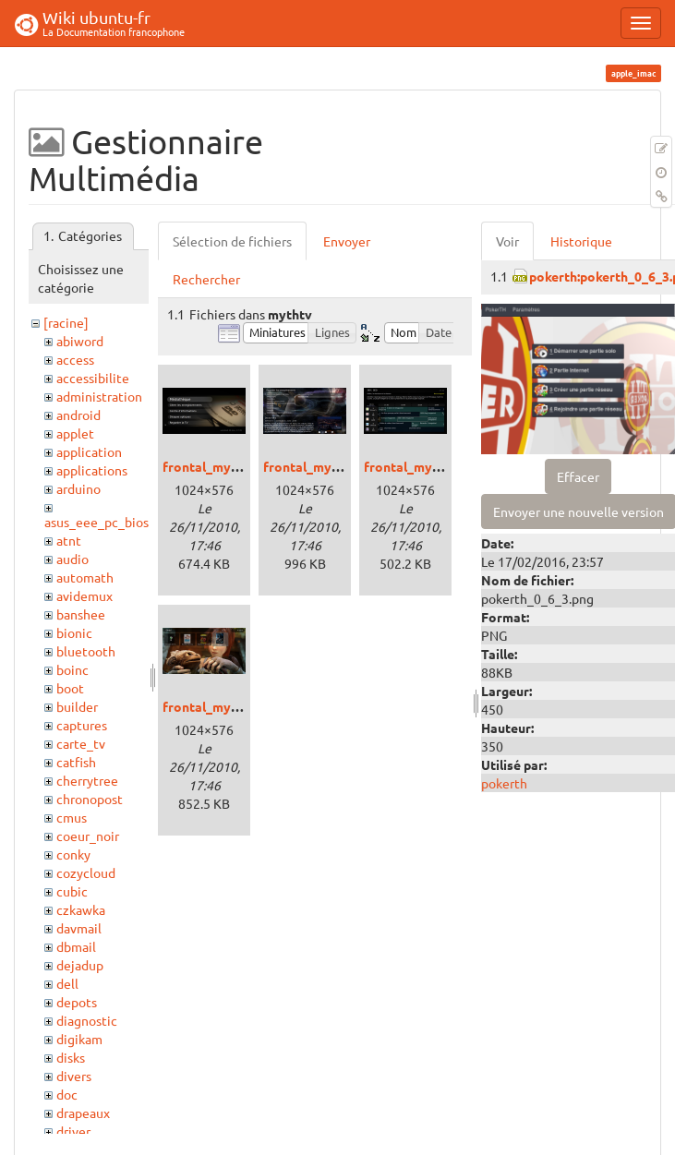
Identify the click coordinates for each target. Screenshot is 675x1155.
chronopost (89, 798)
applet (75, 433)
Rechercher (206, 279)
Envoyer (346, 241)
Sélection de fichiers (232, 241)
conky (73, 854)
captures (81, 724)
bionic (74, 632)
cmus (71, 817)
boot (70, 688)
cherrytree (87, 780)
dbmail (76, 946)
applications (91, 470)
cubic (72, 891)
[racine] (66, 322)
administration (99, 396)
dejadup (79, 964)
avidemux (84, 595)
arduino (78, 488)
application (89, 451)
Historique (581, 241)
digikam (79, 1038)
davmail (79, 928)
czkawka (80, 909)
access (75, 359)
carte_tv (80, 743)
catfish (76, 761)
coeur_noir (87, 835)
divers (73, 1075)
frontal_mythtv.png (222, 466)
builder (77, 706)
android (78, 414)
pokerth (504, 783)
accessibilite (92, 377)
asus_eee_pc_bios (96, 521)
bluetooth (85, 651)
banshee (80, 614)
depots (76, 1001)
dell (67, 983)
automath (85, 577)
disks (70, 1057)
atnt (68, 540)
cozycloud (85, 872)
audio (72, 558)
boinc (72, 669)
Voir (507, 241)
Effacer (578, 476)
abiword (79, 340)
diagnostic (86, 1020)
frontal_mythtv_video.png (242, 706)
